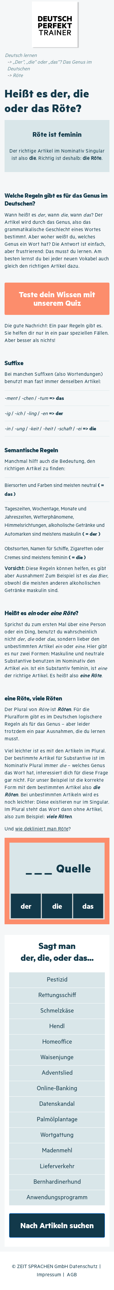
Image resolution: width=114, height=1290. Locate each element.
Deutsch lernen (21, 55)
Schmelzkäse (57, 1010)
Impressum (49, 1275)
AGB (72, 1275)
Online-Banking (57, 1088)
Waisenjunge (57, 1057)
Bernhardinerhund (57, 1182)
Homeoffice (57, 1041)
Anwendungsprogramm (57, 1197)
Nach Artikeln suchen (57, 1225)
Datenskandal (57, 1104)
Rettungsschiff (57, 995)
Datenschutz (83, 1267)
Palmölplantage (57, 1119)
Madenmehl (57, 1150)
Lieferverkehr (57, 1166)
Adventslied (57, 1073)
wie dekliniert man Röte (41, 829)
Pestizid (57, 979)
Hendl (57, 1026)
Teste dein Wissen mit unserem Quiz (57, 298)
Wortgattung (57, 1135)
